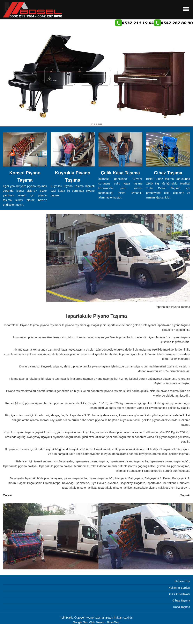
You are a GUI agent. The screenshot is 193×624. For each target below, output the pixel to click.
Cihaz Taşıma (181, 600)
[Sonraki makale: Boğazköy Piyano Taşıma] (185, 495)
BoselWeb (113, 622)
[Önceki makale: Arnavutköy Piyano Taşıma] (7, 495)
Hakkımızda (182, 581)
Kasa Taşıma (181, 606)
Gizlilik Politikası (179, 594)
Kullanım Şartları (179, 587)
